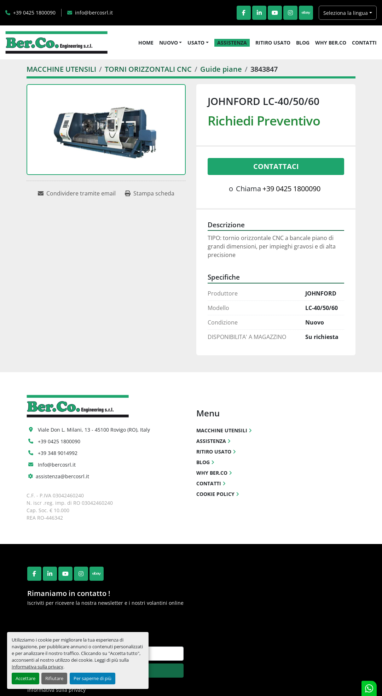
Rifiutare (54, 678)
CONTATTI (364, 42)
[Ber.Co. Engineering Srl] (78, 405)
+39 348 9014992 (57, 453)
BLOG (302, 42)
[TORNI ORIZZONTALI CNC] (148, 69)
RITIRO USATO (272, 42)
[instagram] (290, 13)
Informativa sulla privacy (37, 666)
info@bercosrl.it (94, 12)
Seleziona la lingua (345, 13)
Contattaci (276, 166)
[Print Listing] (149, 193)
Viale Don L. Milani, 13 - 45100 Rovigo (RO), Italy (94, 429)
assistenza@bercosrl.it (62, 476)
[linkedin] (259, 13)
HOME (146, 42)
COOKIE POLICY (215, 494)
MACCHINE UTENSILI (221, 430)
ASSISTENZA (232, 42)
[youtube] (275, 13)
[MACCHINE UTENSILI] (61, 69)
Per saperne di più (92, 678)
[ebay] (306, 13)
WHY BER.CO (330, 42)
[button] (170, 42)
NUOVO (168, 42)
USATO (195, 42)
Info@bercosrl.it (57, 464)
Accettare (25, 678)
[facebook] (244, 13)
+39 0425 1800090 (34, 12)
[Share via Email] (76, 193)
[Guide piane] (221, 69)
